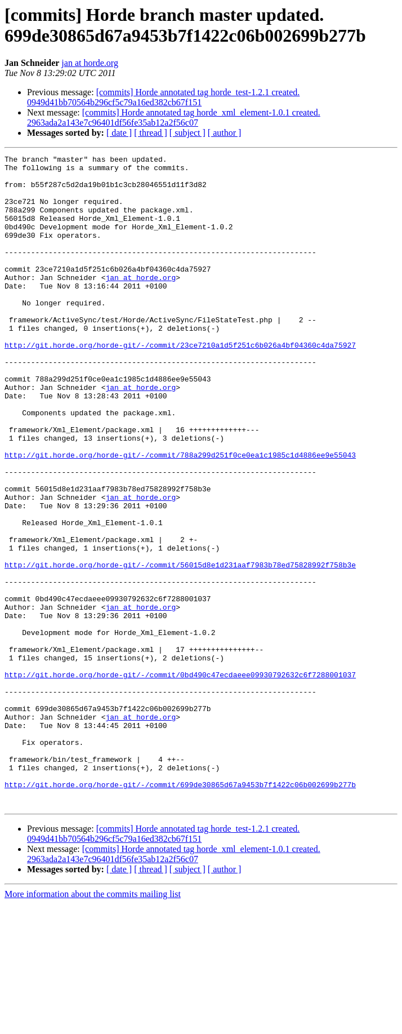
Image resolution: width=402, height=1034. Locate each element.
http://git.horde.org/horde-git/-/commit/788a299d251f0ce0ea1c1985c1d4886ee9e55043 (180, 516)
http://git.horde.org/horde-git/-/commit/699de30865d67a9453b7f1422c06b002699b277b (180, 911)
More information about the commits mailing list (93, 1024)
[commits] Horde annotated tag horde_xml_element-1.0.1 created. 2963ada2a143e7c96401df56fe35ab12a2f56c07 (173, 117)
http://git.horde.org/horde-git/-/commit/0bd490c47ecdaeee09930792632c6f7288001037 (180, 779)
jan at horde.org (89, 63)
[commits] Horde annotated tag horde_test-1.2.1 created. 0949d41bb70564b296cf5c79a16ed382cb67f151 (163, 97)
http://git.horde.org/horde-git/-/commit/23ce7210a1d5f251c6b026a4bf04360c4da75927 (180, 384)
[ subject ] (187, 132)
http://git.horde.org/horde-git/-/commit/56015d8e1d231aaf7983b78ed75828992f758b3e (180, 647)
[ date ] (119, 132)
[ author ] (225, 132)
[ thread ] (150, 132)
